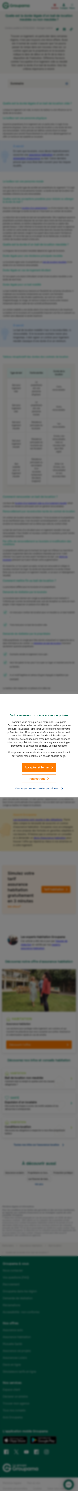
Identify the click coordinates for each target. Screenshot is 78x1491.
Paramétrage (39, 779)
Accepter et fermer (39, 767)
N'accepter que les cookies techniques (39, 788)
